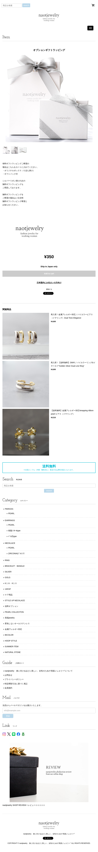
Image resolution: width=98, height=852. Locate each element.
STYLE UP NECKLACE (15, 600)
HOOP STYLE (11, 641)
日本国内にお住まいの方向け (49, 283)
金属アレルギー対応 (13, 629)
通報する (49, 289)
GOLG (7, 577)
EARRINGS (10, 520)
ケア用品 (9, 595)
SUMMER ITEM (11, 646)
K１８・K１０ (11, 583)
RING (7, 560)
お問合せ (8, 675)
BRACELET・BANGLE (15, 566)
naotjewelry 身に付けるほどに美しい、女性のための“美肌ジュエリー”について (39, 671)
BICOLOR (9, 635)
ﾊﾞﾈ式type (12, 536)
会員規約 (8, 688)
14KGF (8, 589)
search (26, 5)
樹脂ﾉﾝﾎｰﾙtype (14, 531)
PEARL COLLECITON (14, 612)
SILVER (8, 572)
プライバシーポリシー (14, 679)
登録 (8, 716)
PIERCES (9, 509)
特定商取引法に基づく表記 (16, 684)
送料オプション (11, 606)
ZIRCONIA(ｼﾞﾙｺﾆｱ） (17, 553)
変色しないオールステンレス (17, 623)
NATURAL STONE (13, 652)
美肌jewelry (10, 618)
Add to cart (49, 274)
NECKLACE (10, 543)
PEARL (11, 513)
